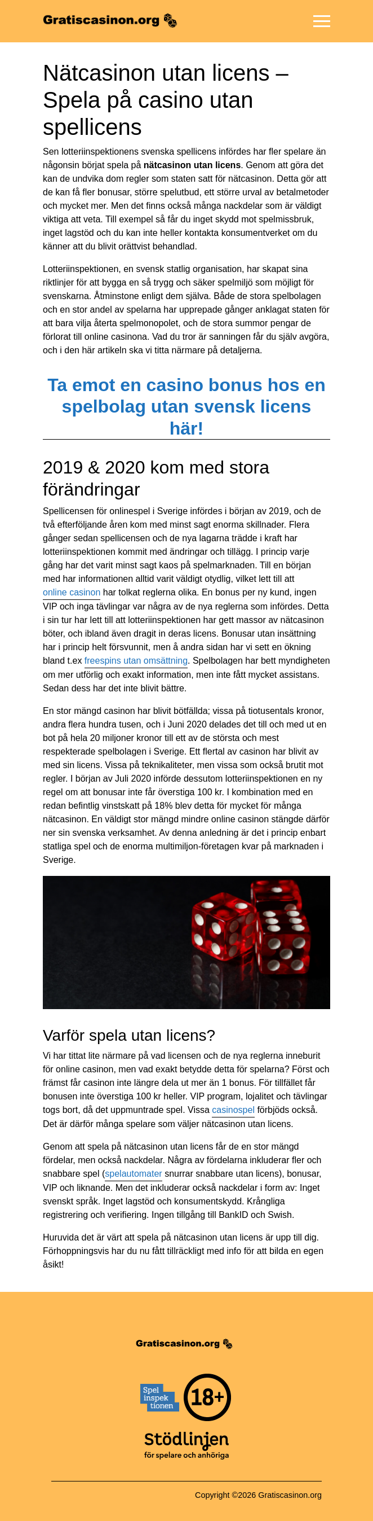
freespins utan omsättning (136, 660)
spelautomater (133, 1173)
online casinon (71, 592)
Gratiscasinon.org (290, 1495)
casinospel (233, 1110)
